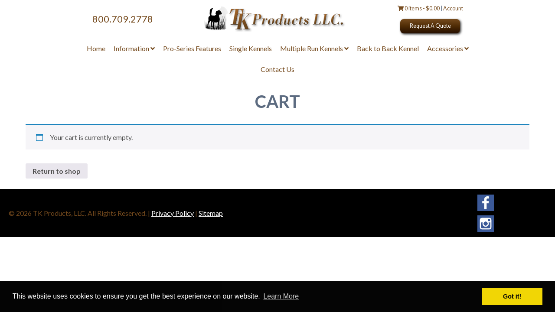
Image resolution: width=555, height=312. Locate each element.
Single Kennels (250, 48)
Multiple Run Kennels (314, 48)
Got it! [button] (512, 296)
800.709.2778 (122, 19)
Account (453, 8)
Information (134, 48)
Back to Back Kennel (388, 48)
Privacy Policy (172, 213)
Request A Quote (430, 26)
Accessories (448, 48)
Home (96, 48)
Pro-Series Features (192, 48)
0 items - (419, 8)
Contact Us (277, 69)
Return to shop (57, 171)
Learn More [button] (281, 296)
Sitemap (211, 213)
